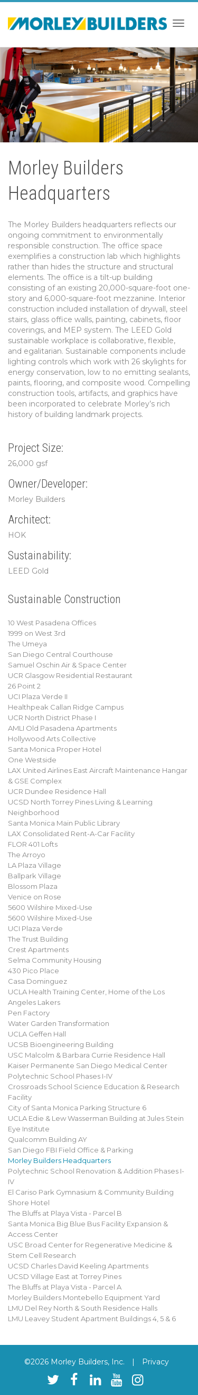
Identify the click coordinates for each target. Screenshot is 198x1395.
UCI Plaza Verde (35, 928)
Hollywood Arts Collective (52, 738)
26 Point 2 (24, 686)
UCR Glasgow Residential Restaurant (70, 675)
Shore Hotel (29, 1202)
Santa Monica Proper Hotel (54, 749)
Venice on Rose (34, 897)
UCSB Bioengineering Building (61, 1044)
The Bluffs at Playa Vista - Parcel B (65, 1213)
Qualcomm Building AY (47, 1139)
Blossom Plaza (33, 886)
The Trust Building (38, 939)
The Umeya (27, 644)
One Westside (32, 759)
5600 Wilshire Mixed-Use (50, 907)
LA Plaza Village (34, 865)
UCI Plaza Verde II (38, 696)
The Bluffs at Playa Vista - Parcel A (64, 1287)
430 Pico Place (33, 970)
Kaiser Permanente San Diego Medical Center (87, 1065)
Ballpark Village (34, 875)
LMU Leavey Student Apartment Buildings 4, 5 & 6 (92, 1318)
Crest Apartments (38, 949)
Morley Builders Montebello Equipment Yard (84, 1297)
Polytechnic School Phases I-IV (60, 1076)
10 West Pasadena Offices (52, 622)
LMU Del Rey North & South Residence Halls (82, 1308)
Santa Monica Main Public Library (64, 823)
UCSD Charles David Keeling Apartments (78, 1266)
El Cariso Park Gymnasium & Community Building (91, 1192)
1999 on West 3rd (36, 633)
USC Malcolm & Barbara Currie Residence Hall (86, 1055)
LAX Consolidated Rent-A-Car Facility (71, 833)
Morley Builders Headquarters (59, 1160)
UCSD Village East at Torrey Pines (64, 1276)
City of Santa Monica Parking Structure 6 (77, 1107)
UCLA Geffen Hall (37, 1034)
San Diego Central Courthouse (60, 654)
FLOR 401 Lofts (33, 844)
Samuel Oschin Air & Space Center (67, 665)
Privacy (155, 1362)
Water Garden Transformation (58, 1023)
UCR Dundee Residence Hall (57, 791)
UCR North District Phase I (52, 717)
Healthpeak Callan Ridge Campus (66, 707)
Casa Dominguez (37, 981)
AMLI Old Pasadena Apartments (62, 728)
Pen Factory (29, 1013)
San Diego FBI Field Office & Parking (70, 1150)
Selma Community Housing (54, 960)
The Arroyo (26, 854)
